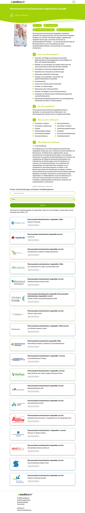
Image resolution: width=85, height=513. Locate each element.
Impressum (20, 508)
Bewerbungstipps (22, 502)
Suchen (42, 205)
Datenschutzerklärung (24, 510)
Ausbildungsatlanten (23, 500)
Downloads (20, 504)
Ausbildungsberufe (23, 498)
